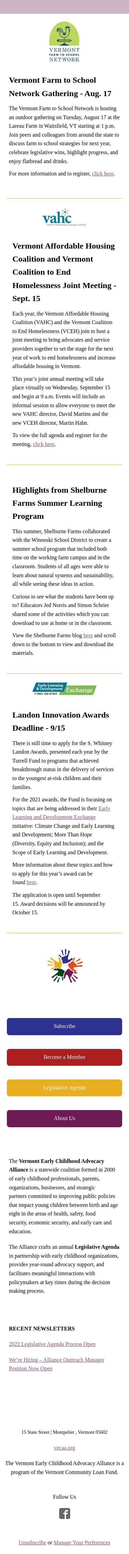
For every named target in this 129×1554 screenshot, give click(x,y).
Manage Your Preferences (82, 1542)
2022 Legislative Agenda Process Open (52, 1344)
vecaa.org (64, 1448)
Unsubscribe (32, 1542)
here (88, 635)
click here (103, 173)
